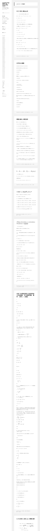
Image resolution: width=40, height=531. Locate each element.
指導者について (4, 28)
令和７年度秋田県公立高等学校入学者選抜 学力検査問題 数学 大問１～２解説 (25, 295)
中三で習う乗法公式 (22, 11)
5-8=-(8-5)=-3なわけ (27, 184)
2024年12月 (3, 48)
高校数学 (3, 87)
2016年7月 (3, 76)
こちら (26, 208)
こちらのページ (22, 76)
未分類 (3, 85)
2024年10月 (3, 51)
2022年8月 (3, 52)
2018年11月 (3, 61)
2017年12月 (3, 67)
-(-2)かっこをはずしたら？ (24, 192)
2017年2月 (3, 74)
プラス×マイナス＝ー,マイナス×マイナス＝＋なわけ (25, 222)
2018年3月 (3, 65)
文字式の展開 (3, 22)
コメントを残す (31, 112)
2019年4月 (3, 57)
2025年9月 (3, 42)
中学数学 (3, 82)
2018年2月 (3, 66)
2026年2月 (3, 37)
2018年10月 (3, 62)
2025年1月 (3, 47)
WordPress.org (4, 96)
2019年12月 (3, 53)
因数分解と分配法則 (4, 23)
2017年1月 (3, 75)
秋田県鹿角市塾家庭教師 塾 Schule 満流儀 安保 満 (5, 4)
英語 (2, 86)
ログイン (3, 92)
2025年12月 (3, 39)
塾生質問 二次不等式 (4, 17)
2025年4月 (3, 43)
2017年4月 (3, 71)
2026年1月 (3, 38)
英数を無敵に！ (4, 29)
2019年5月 (3, 56)
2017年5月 (3, 70)
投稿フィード (3, 93)
